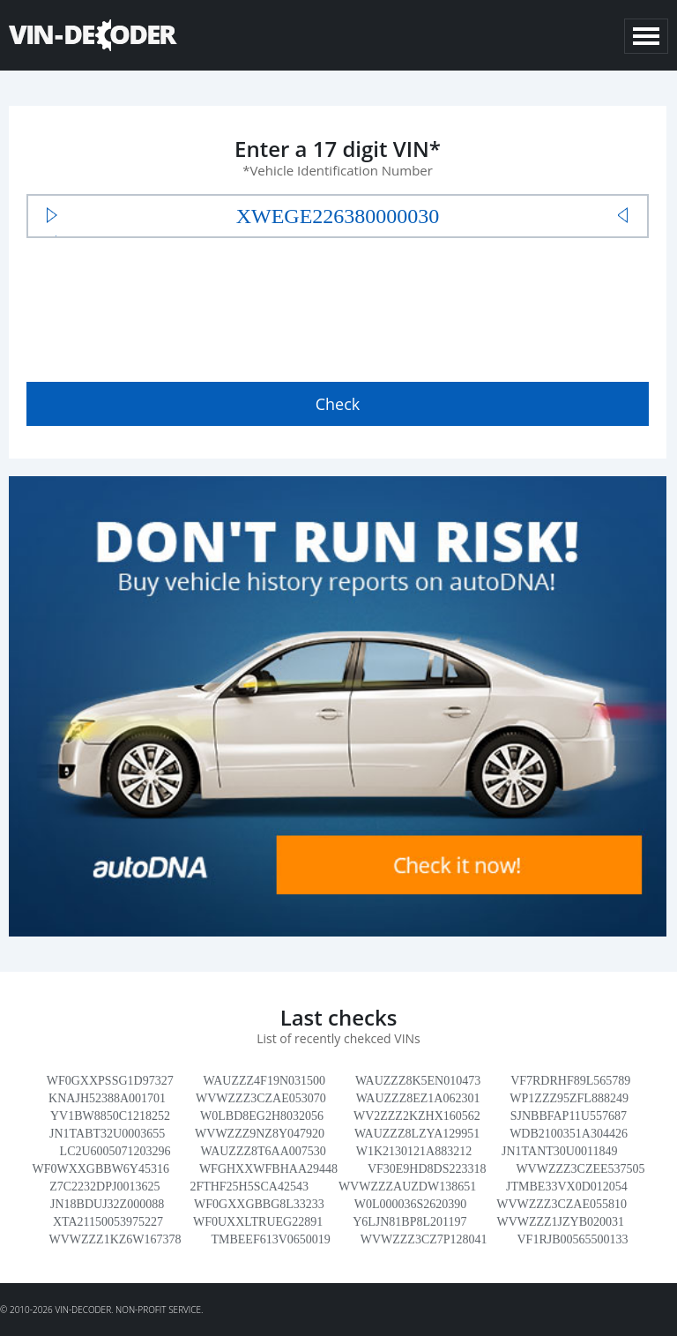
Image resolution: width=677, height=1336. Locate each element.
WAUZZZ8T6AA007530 (262, 1151)
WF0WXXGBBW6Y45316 (100, 1169)
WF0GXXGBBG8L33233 (259, 1204)
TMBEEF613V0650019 (270, 1239)
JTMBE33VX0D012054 (567, 1186)
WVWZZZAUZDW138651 (407, 1186)
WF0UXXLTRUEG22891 (258, 1221)
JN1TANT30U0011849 (559, 1151)
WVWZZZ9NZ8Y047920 (259, 1133)
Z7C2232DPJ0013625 (104, 1186)
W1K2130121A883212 (414, 1151)
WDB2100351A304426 (569, 1133)
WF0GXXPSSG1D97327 (110, 1080)
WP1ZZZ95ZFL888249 (569, 1098)
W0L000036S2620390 (410, 1204)
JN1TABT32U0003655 (107, 1133)
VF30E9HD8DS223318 (427, 1169)
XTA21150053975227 (108, 1221)
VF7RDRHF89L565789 (570, 1080)
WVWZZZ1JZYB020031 (560, 1221)
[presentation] (160, 306)
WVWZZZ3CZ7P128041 (424, 1239)
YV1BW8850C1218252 (110, 1116)
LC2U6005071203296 (115, 1151)
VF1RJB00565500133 (572, 1239)
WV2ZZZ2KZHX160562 (416, 1116)
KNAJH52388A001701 (107, 1098)
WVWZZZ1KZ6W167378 (114, 1239)
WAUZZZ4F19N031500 (264, 1080)
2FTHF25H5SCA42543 (249, 1186)
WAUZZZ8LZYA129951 (417, 1133)
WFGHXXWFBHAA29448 (268, 1169)
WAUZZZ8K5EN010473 (417, 1080)
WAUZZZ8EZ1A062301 (418, 1098)
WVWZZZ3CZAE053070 (261, 1098)
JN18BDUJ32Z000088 (107, 1204)
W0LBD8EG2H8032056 (262, 1116)
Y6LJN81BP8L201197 (409, 1221)
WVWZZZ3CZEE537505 (580, 1169)
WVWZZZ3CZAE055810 (561, 1204)
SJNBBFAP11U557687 (568, 1116)
